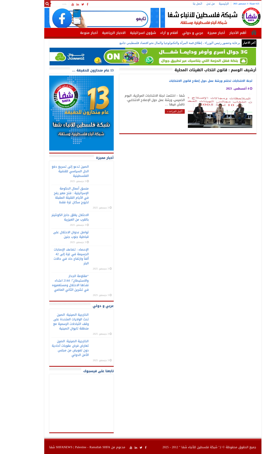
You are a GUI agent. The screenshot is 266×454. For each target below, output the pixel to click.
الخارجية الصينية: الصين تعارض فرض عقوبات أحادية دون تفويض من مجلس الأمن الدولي (50, 348)
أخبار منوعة (69, 33)
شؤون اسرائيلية (123, 33)
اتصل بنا (177, 3)
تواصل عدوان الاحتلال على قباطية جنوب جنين (51, 234)
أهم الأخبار (218, 33)
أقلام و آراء (149, 33)
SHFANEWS (44, 447)
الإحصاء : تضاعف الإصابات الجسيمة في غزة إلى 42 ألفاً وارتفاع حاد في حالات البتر (51, 256)
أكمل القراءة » (155, 111)
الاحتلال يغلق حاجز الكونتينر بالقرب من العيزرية (50, 217)
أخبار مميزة (196, 33)
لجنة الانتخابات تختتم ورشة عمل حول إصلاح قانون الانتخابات (191, 81)
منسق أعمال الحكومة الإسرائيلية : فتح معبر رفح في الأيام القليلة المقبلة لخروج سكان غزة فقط (51, 195)
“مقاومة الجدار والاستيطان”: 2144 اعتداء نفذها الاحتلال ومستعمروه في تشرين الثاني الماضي (50, 283)
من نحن (191, 3)
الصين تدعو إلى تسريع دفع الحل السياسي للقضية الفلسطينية (50, 171)
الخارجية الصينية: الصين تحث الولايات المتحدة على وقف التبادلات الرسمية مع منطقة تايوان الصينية (51, 321)
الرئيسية (204, 3)
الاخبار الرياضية (94, 33)
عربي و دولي (173, 33)
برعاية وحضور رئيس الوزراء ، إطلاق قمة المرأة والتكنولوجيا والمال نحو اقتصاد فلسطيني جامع (160, 43)
